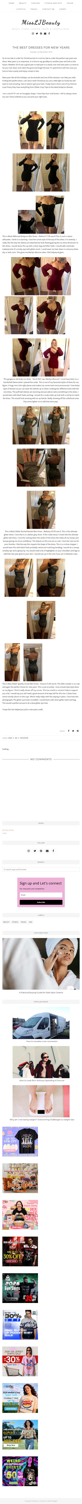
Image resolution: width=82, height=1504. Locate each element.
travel (23, 922)
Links (4, 833)
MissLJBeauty (41, 21)
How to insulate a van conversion (42, 1041)
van (30, 922)
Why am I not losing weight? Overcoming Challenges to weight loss (42, 1119)
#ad (10, 738)
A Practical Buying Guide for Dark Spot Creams (41, 992)
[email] (41, 894)
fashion (24, 738)
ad (16, 738)
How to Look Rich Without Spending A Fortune (41, 1080)
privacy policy (8, 830)
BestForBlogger (52, 1501)
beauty (6, 922)
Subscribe (41, 902)
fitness (15, 922)
